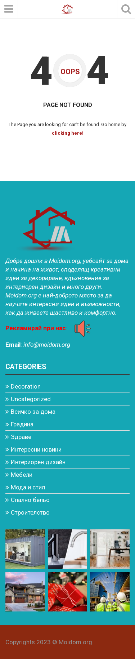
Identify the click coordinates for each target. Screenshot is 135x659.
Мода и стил (28, 487)
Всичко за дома (33, 411)
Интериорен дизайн (38, 462)
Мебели (21, 474)
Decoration (26, 386)
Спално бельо (30, 499)
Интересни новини (36, 449)
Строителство (30, 512)
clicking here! (68, 133)
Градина (22, 424)
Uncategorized (31, 399)
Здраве (21, 436)
